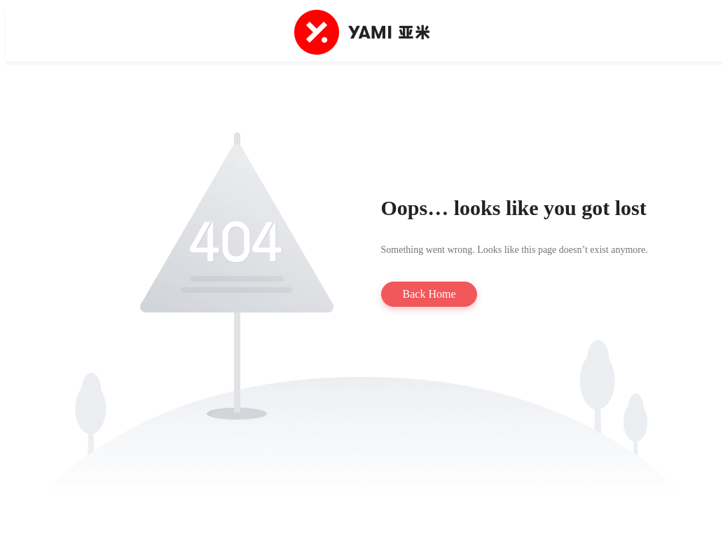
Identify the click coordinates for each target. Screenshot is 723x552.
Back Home (429, 294)
